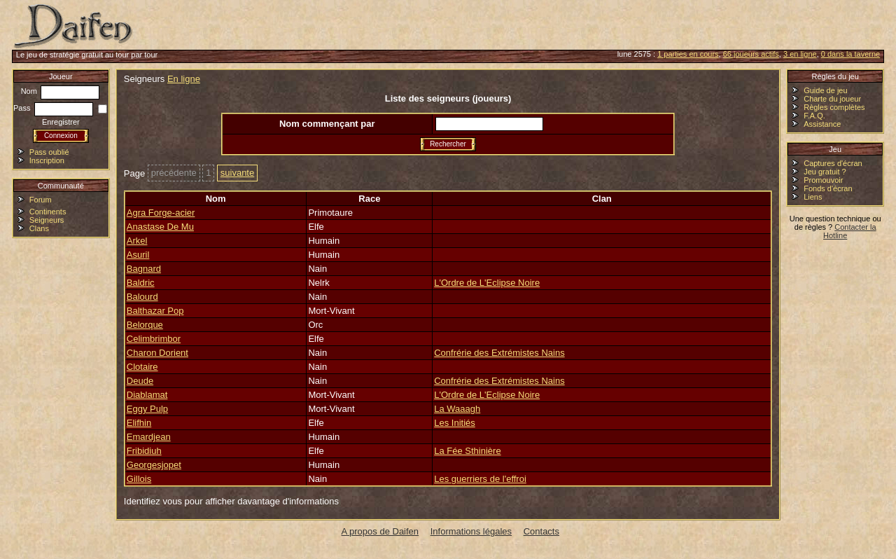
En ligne (183, 79)
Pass (53, 108)
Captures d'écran (833, 163)
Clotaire (142, 366)
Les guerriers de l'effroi (480, 479)
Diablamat (147, 394)
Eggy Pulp (147, 408)
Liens (813, 197)
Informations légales (471, 531)
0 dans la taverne (850, 54)
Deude (140, 380)
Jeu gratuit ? (825, 171)
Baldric (141, 282)
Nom (60, 91)
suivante (237, 172)
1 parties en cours (687, 54)
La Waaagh (457, 408)
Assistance (822, 124)
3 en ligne (800, 54)
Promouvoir (823, 180)
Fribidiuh (144, 451)
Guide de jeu (825, 90)
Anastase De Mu (160, 226)
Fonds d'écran (828, 188)
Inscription (46, 160)
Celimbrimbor (154, 338)
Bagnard (144, 268)
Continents (47, 211)
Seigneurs (46, 220)
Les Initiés (454, 422)
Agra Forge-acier (161, 212)
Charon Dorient (157, 352)
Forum (40, 199)
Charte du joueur (832, 99)
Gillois (139, 479)
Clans (39, 228)
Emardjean (149, 437)
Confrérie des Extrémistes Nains (499, 352)
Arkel (137, 240)
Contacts (541, 531)
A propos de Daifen (380, 531)
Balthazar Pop (155, 310)
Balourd (142, 296)
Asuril (138, 254)
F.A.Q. (814, 115)
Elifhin (139, 422)
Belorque (145, 324)
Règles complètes (834, 107)
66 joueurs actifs (751, 54)
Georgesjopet (154, 465)
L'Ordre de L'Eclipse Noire (487, 282)
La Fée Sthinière (467, 451)
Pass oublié (49, 152)
